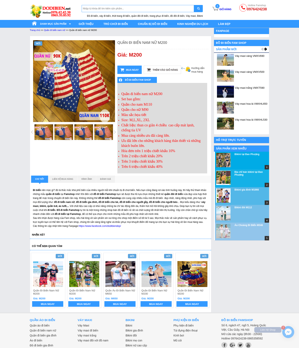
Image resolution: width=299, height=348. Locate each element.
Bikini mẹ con (134, 340)
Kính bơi (178, 335)
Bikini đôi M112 (243, 207)
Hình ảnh (86, 179)
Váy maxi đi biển (88, 330)
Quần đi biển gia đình (43, 335)
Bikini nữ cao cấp (136, 345)
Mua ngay (129, 70)
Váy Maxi (83, 325)
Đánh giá (105, 179)
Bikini (129, 325)
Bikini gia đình (134, 330)
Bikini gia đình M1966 (247, 189)
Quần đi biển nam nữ (54, 30)
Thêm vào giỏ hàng (162, 70)
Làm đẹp (224, 24)
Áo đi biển (36, 340)
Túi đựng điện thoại (185, 330)
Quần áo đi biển (40, 325)
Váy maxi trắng (87, 335)
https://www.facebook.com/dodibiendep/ (100, 226)
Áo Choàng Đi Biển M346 (249, 225)
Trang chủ (35, 30)
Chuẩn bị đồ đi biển (152, 24)
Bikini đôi (131, 335)
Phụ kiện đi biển (183, 325)
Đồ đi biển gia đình (41, 345)
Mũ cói (177, 340)
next (204, 281)
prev (36, 281)
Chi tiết (39, 180)
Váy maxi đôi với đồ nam (93, 340)
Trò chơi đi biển (115, 24)
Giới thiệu (86, 24)
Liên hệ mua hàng (62, 179)
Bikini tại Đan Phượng (247, 154)
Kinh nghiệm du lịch (192, 24)
